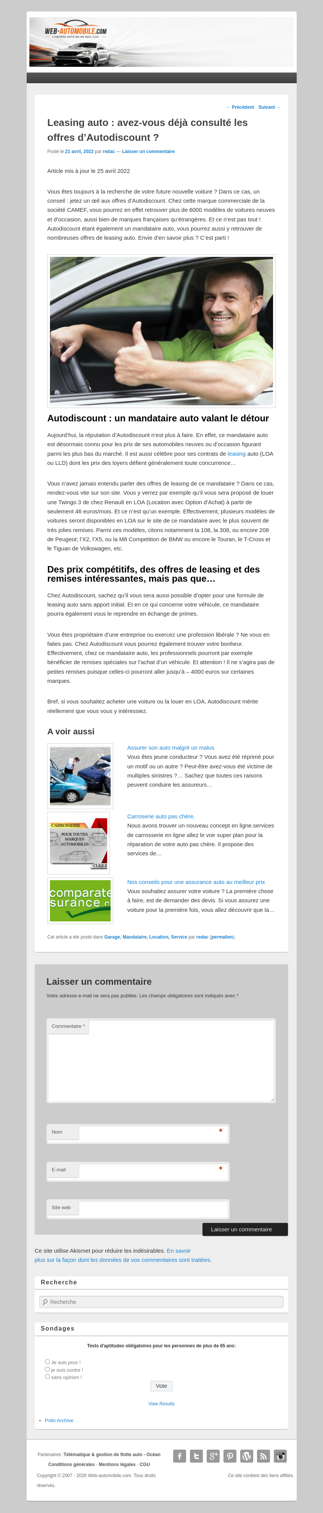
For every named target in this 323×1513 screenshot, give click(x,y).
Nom (57, 1132)
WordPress (246, 1456)
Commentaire (68, 1026)
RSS (263, 1456)
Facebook (179, 1456)
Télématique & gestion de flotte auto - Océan (112, 1454)
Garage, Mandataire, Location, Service (145, 937)
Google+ (213, 1456)
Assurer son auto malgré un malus (170, 747)
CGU (145, 1464)
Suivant (270, 107)
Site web (61, 1207)
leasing (237, 453)
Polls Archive (59, 1420)
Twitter (196, 1456)
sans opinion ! (66, 1377)
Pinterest (229, 1456)
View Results (161, 1404)
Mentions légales (117, 1464)
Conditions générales (71, 1464)
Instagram (280, 1456)
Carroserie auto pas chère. (161, 816)
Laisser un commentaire (148, 151)
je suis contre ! (67, 1370)
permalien (222, 937)
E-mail (59, 1170)
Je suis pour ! (65, 1362)
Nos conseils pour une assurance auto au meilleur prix (196, 882)
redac (109, 151)
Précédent (240, 107)
